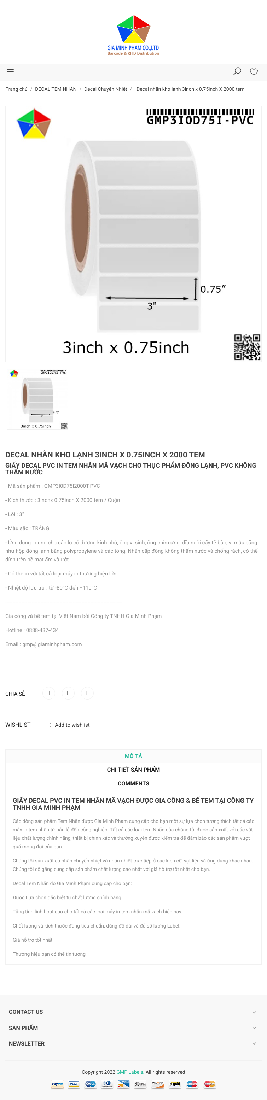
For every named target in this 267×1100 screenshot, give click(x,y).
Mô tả (133, 756)
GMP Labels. (130, 1072)
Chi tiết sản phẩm (133, 769)
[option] (37, 399)
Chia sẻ (48, 693)
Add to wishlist (70, 725)
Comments (133, 783)
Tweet (68, 693)
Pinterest (87, 693)
